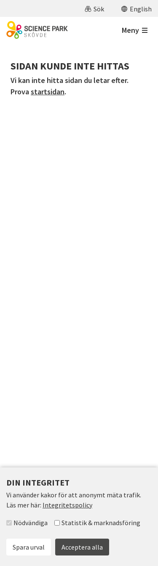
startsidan (47, 91)
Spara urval (29, 547)
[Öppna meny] (134, 30)
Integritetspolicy (67, 505)
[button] (94, 8)
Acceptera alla (82, 547)
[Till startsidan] (37, 30)
